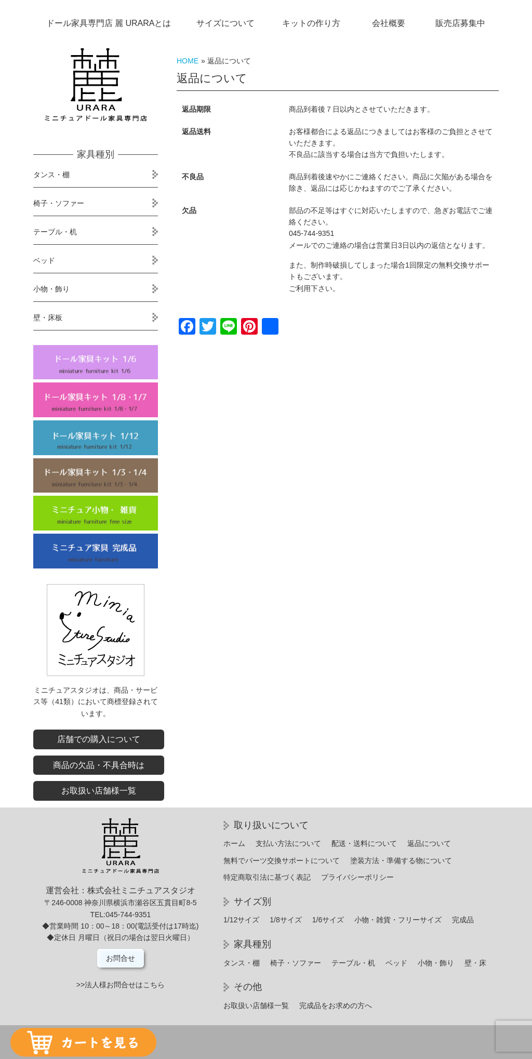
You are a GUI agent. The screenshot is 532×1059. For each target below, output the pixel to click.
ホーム (234, 843)
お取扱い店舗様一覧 (98, 790)
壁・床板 (47, 317)
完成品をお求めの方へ (335, 1005)
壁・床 (475, 963)
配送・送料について (364, 843)
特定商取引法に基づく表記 (267, 877)
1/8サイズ (285, 920)
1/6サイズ (328, 920)
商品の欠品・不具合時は (98, 765)
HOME (187, 61)
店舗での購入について (98, 739)
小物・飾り (51, 289)
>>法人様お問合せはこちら (120, 985)
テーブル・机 (55, 232)
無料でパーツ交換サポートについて (281, 860)
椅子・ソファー (58, 203)
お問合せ (120, 958)
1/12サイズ (241, 920)
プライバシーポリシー (357, 877)
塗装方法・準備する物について (401, 860)
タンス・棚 (51, 174)
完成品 (463, 920)
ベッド (44, 260)
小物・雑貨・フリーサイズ (398, 920)
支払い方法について (288, 843)
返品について (429, 843)
